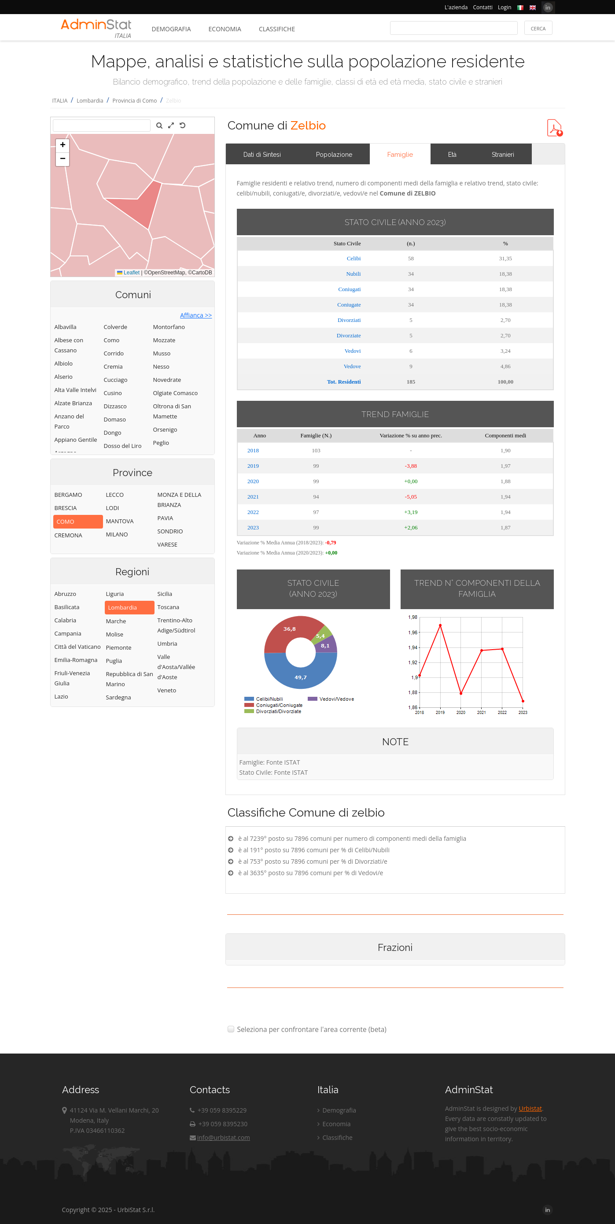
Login (504, 7)
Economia (225, 29)
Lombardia (90, 100)
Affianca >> (196, 315)
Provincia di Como (135, 100)
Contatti (483, 7)
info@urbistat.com (220, 1137)
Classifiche (277, 29)
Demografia (171, 29)
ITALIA (60, 100)
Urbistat (530, 1108)
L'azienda (456, 7)
